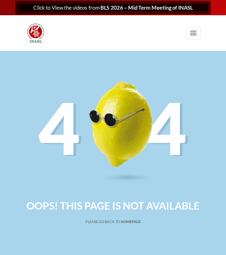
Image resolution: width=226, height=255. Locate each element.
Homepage (131, 221)
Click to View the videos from (113, 8)
